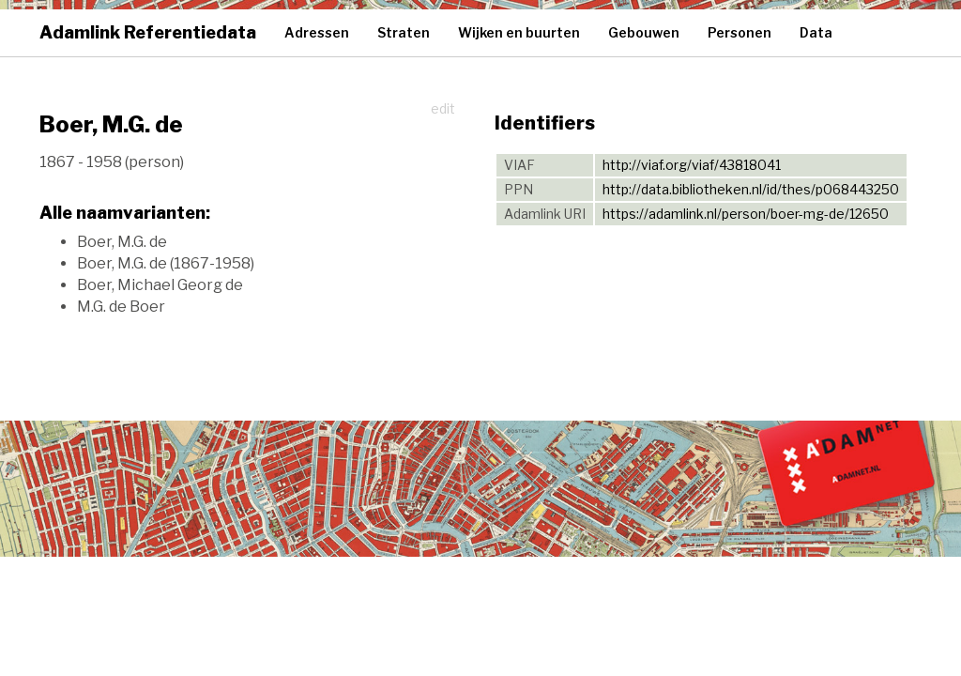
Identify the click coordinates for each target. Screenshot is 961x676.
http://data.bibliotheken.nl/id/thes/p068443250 (751, 189)
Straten (403, 32)
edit (443, 108)
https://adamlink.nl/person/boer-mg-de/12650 (746, 214)
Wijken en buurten (519, 32)
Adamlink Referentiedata (147, 32)
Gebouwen (643, 32)
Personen (739, 32)
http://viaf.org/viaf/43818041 (692, 165)
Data (816, 32)
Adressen (316, 32)
